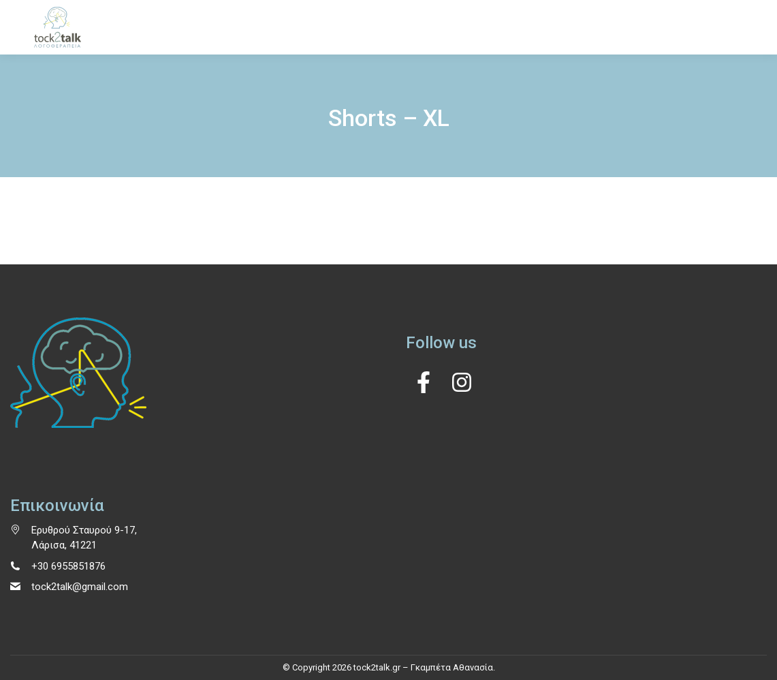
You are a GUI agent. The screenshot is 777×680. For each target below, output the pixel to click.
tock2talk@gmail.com (79, 587)
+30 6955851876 (68, 566)
